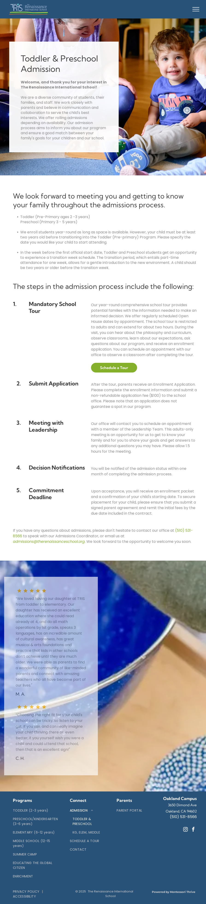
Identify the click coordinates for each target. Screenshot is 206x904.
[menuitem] (35, 810)
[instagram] (185, 830)
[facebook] (193, 830)
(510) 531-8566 (183, 816)
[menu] (196, 9)
